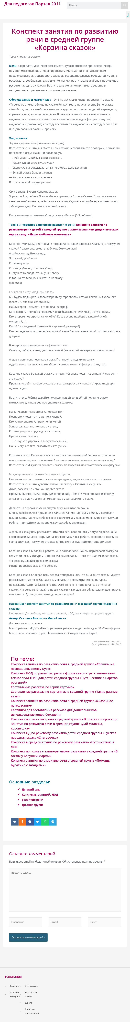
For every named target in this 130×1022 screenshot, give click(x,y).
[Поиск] (124, 5)
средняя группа (33, 805)
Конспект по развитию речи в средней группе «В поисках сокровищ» (64, 719)
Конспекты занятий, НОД (40, 794)
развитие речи (32, 800)
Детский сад (31, 789)
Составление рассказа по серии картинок (42, 687)
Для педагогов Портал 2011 (32, 3)
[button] (128, 15)
